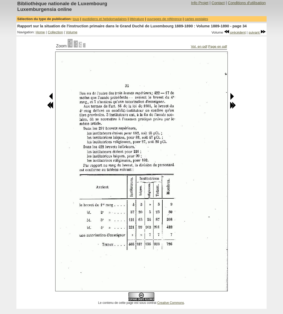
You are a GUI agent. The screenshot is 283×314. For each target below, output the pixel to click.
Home (40, 32)
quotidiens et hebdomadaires (104, 19)
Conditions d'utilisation (247, 3)
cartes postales (196, 19)
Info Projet (199, 3)
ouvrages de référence (164, 19)
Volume (71, 32)
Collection (55, 32)
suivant (257, 32)
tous (76, 19)
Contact (218, 3)
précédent (235, 32)
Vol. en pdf (199, 46)
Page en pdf (217, 46)
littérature (137, 19)
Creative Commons (170, 303)
